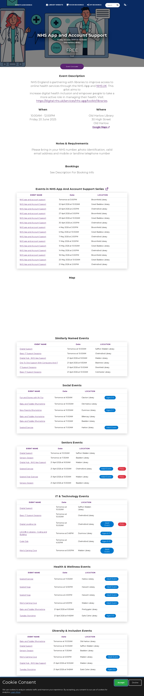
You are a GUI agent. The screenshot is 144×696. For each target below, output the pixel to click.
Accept (121, 683)
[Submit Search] (117, 5)
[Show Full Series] (106, 189)
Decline (135, 683)
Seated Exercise (26, 427)
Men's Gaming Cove (28, 550)
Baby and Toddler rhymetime (32, 416)
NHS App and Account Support (33, 204)
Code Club (24, 541)
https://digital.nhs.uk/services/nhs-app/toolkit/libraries (71, 101)
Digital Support (26, 349)
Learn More (15, 692)
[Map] (72, 306)
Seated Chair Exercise (29, 477)
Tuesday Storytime (28, 616)
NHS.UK (101, 86)
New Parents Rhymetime (31, 410)
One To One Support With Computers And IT (39, 363)
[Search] (110, 5)
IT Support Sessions (28, 367)
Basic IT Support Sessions (30, 353)
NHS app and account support (32, 200)
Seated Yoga (25, 587)
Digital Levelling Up (28, 524)
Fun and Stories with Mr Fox (31, 397)
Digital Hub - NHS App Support (33, 358)
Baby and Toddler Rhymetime (32, 404)
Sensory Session (26, 458)
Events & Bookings (23, 5)
